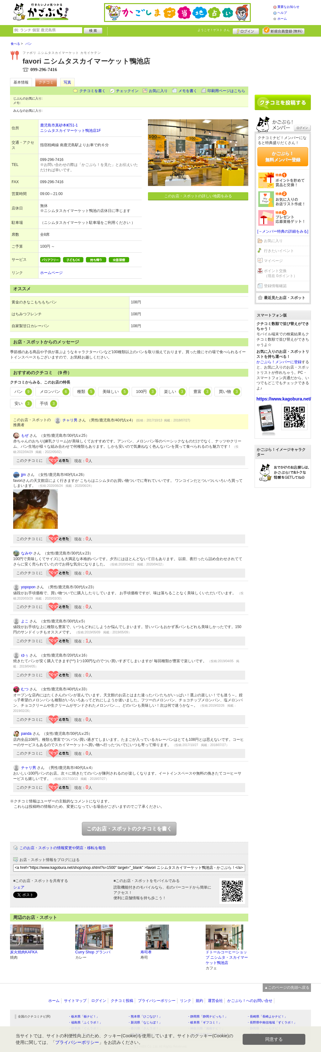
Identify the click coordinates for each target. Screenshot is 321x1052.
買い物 (229, 391)
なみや (26, 553)
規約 (199, 1000)
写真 (67, 82)
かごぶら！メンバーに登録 (279, 362)
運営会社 (215, 1000)
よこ (25, 621)
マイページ (273, 261)
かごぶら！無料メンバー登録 (282, 156)
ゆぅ (25, 655)
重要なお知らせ (288, 6)
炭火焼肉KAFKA (23, 952)
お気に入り (158, 91)
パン (23, 391)
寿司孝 (146, 952)
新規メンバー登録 (283, 30)
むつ (25, 689)
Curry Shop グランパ (92, 952)
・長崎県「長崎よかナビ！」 (267, 1016)
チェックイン (127, 91)
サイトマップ (75, 1000)
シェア (18, 887)
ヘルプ (282, 12)
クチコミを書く (92, 91)
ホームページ (51, 273)
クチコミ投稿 (122, 1000)
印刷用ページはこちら (226, 91)
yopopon (28, 587)
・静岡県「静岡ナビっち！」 (207, 1016)
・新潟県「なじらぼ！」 (145, 1022)
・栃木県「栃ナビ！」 (83, 1016)
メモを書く (187, 91)
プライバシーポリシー (157, 1000)
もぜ (25, 435)
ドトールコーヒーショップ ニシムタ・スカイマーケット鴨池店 (227, 957)
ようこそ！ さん (213, 30)
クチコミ (46, 82)
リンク (185, 1000)
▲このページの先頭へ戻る (286, 987)
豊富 (202, 391)
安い (23, 403)
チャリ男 (69, 420)
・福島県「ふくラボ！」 (85, 1022)
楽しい (175, 391)
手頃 (48, 403)
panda (26, 733)
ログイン (246, 30)
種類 (86, 391)
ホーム (282, 18)
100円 (146, 391)
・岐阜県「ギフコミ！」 (204, 1022)
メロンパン (55, 391)
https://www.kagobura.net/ (283, 398)
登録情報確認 (275, 286)
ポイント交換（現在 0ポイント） (280, 273)
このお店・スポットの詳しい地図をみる (198, 196)
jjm (23, 474)
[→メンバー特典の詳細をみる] (282, 231)
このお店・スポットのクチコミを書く (129, 828)
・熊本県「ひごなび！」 (145, 1016)
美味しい (115, 391)
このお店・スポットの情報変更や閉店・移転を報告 (62, 848)
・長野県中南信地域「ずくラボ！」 (272, 1022)
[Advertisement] (283, 63)
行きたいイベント (279, 251)
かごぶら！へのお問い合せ (249, 1000)
